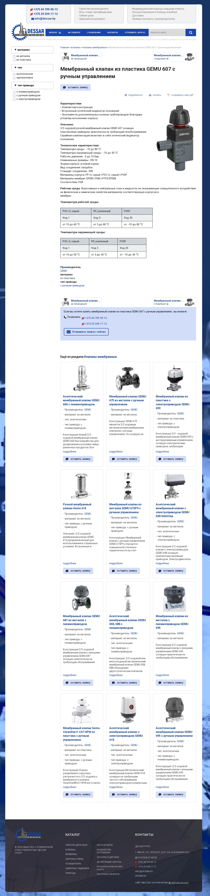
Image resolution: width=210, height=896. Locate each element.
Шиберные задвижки (77, 868)
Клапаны (75, 47)
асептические (23, 74)
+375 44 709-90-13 (44, 9)
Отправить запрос (135, 32)
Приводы (70, 873)
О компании (93, 32)
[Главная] (28, 32)
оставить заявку (78, 87)
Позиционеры (73, 863)
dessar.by (140, 876)
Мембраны (71, 854)
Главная (64, 47)
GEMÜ (63, 270)
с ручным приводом (26, 95)
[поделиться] (133, 95)
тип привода (25, 85)
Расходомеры (105, 845)
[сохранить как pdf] (180, 95)
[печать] (155, 95)
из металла (21, 56)
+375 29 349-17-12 (44, 14)
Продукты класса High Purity (110, 868)
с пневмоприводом (26, 92)
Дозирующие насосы (109, 862)
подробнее (69, 451)
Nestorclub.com (179, 883)
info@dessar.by (43, 18)
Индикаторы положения (104, 851)
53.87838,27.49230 (147, 857)
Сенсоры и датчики (108, 857)
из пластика (22, 60)
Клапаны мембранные (95, 47)
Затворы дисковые (76, 845)
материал (23, 49)
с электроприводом (26, 99)
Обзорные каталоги (108, 874)
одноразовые (23, 77)
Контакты (112, 32)
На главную (74, 32)
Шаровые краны (74, 859)
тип (19, 67)
